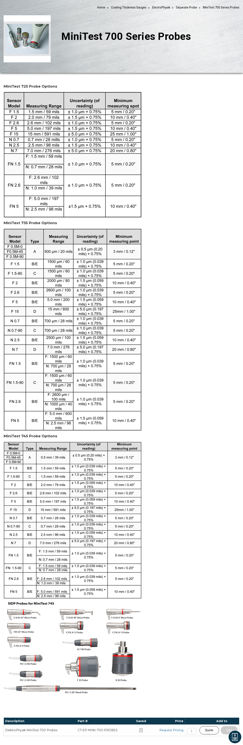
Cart (229, 730)
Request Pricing (171, 730)
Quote (209, 730)
